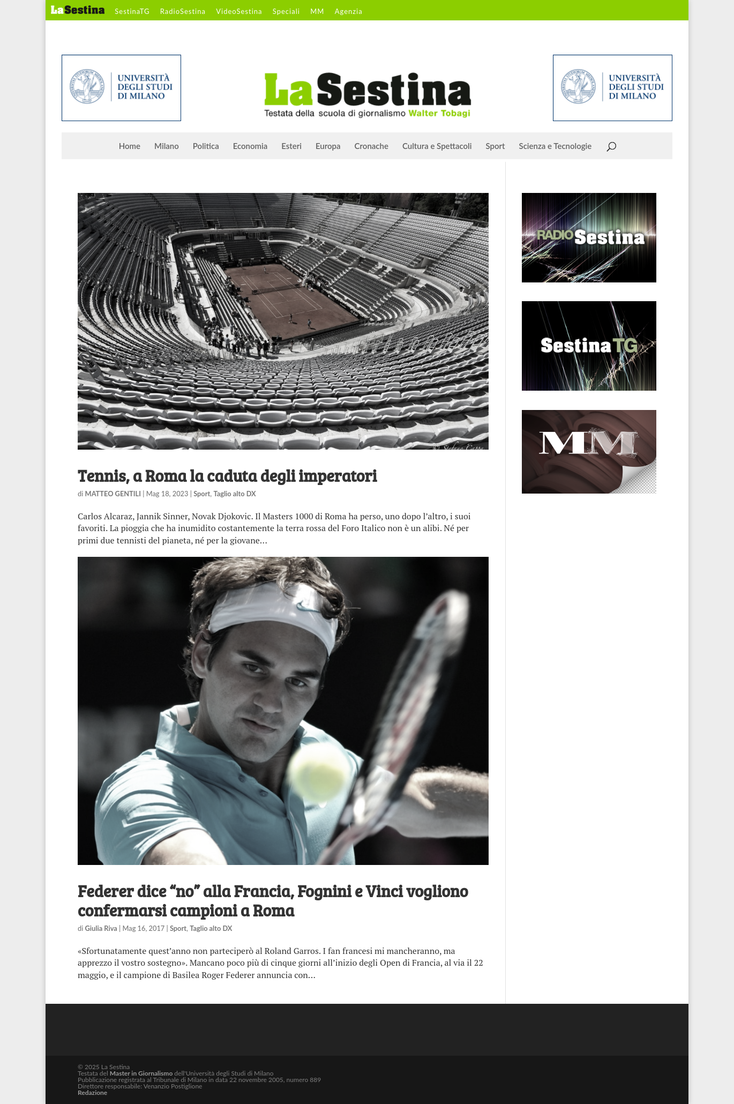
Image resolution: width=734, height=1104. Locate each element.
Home (129, 146)
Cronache (371, 146)
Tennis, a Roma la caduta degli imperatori (227, 475)
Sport (495, 146)
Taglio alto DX (234, 493)
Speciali (286, 12)
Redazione (92, 1092)
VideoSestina (239, 12)
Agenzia (349, 12)
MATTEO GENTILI (113, 493)
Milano (166, 146)
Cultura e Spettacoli (437, 146)
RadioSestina (183, 12)
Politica (206, 146)
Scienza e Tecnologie (555, 146)
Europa (328, 146)
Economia (250, 146)
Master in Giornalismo (141, 1073)
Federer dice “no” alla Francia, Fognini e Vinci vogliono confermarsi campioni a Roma (273, 900)
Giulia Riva (101, 928)
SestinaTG (132, 12)
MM (317, 12)
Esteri (291, 146)
